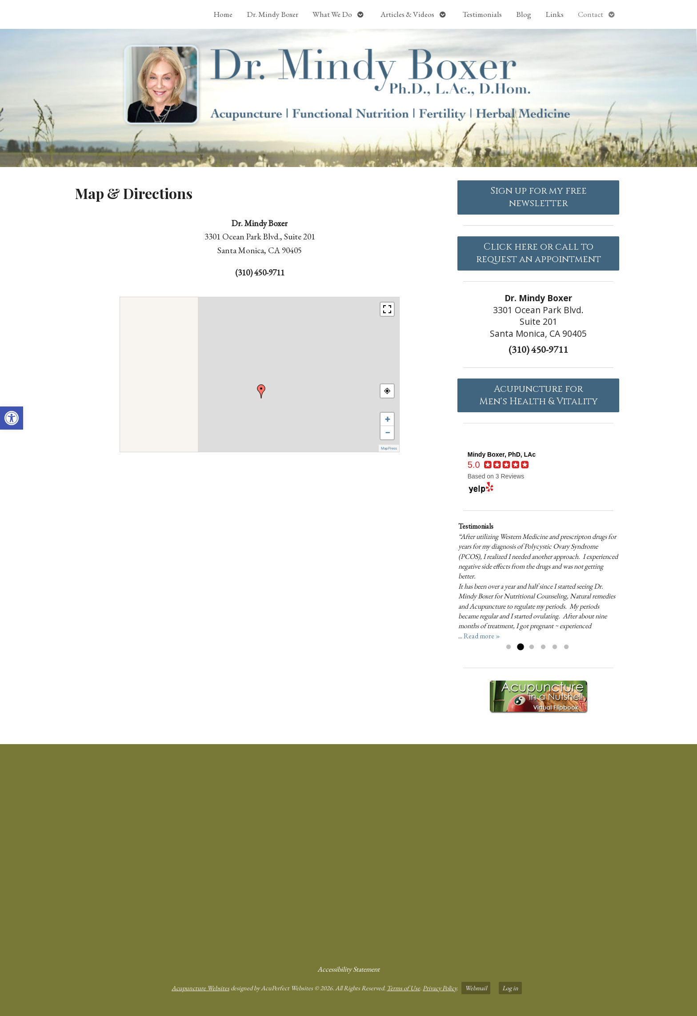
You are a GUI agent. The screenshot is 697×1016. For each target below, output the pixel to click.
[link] (11, 418)
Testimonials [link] (482, 14)
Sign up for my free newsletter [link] (538, 197)
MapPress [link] (389, 448)
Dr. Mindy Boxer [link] (272, 14)
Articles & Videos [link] (407, 14)
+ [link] (387, 419)
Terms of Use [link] (403, 988)
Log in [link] (510, 988)
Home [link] (222, 14)
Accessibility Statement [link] (348, 969)
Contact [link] (590, 14)
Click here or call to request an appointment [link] (538, 253)
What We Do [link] (332, 14)
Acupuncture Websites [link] (200, 988)
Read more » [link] (482, 636)
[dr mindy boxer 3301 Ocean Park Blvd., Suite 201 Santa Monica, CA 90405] (348, 850)
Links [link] (554, 14)
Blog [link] (523, 14)
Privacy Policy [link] (440, 988)
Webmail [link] (476, 988)
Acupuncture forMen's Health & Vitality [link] (538, 395)
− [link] (387, 432)
